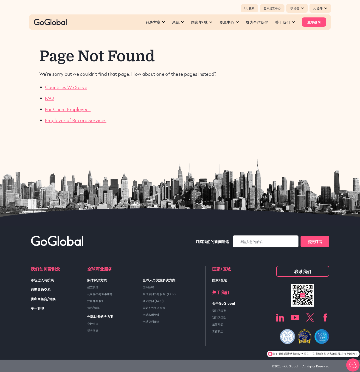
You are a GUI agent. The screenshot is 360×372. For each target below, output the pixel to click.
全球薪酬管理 (151, 315)
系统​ (178, 22)
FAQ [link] (49, 98)
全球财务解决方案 (100, 316)
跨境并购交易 (41, 289)
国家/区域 (201, 22)
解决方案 (155, 22)
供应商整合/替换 (43, 298)
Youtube (295, 317)
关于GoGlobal (223, 303)
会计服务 (92, 324)
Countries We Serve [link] (66, 87)
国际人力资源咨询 (154, 308)
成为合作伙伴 (257, 22)
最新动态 (217, 324)
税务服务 (92, 330)
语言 (299, 8)
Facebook (325, 317)
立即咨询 (314, 22)
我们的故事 (219, 310)
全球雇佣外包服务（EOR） (160, 294)
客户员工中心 (272, 8)
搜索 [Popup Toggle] (249, 8)
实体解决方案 (97, 279)
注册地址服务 (95, 301)
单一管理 (37, 308)
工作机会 (217, 331)
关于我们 (285, 22)
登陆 (322, 8)
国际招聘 (148, 287)
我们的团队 (219, 317)
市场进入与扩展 (42, 279)
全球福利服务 (151, 321)
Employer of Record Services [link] (76, 120)
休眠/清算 (93, 308)
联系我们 (302, 271)
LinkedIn (280, 317)
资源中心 (229, 22)
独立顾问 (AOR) (153, 301)
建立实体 (92, 287)
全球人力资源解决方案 (159, 279)
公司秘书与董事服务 (100, 294)
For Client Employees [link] (68, 109)
